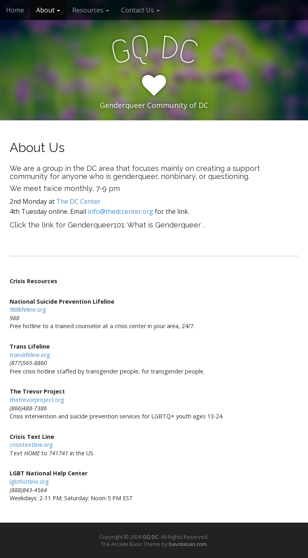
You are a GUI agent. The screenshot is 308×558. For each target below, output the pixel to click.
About (48, 10)
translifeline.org (30, 355)
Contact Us (140, 10)
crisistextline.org (31, 444)
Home (15, 10)
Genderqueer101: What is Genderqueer (134, 225)
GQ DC (150, 536)
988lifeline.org (28, 309)
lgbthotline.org (29, 481)
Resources (90, 10)
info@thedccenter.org (120, 211)
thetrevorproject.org (37, 400)
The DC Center (78, 201)
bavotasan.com (188, 544)
